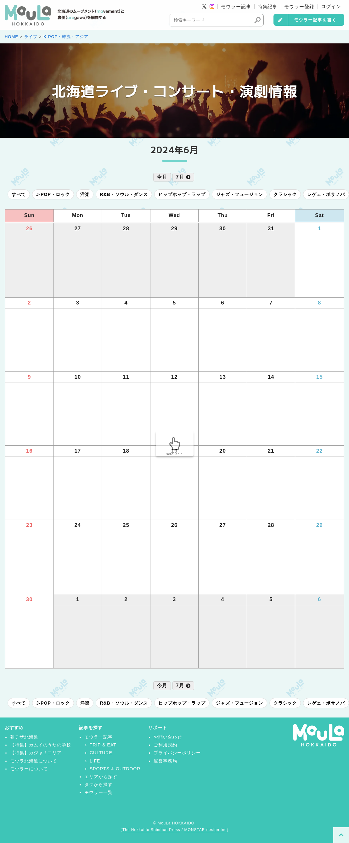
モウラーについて (29, 768)
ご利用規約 (165, 744)
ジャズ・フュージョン (239, 194)
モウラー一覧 (98, 792)
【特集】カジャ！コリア (36, 752)
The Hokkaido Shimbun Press (151, 830)
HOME (11, 36)
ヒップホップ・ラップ (181, 194)
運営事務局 (165, 760)
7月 (183, 177)
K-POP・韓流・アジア (65, 36)
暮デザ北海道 (24, 737)
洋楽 (85, 194)
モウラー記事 (236, 6)
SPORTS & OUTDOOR (115, 768)
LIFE (95, 760)
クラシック (285, 194)
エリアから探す (100, 776)
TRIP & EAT (103, 744)
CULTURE (101, 752)
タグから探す (98, 784)
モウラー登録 (299, 6)
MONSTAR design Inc (205, 830)
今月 (162, 177)
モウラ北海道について (33, 760)
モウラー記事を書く (315, 19)
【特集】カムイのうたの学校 (40, 744)
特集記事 (268, 6)
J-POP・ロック (53, 194)
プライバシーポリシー (177, 752)
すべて (19, 194)
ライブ (30, 36)
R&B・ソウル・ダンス (124, 194)
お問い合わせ (168, 737)
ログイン (331, 6)
